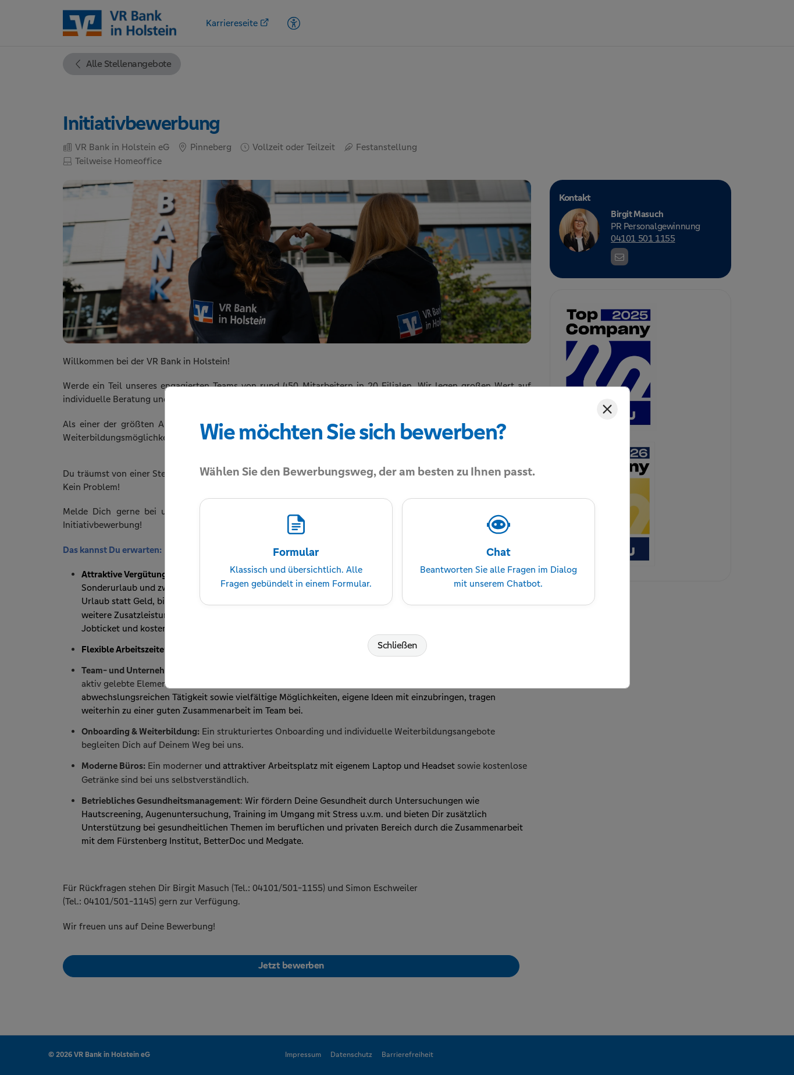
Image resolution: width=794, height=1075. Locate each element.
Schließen (397, 645)
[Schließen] (607, 409)
